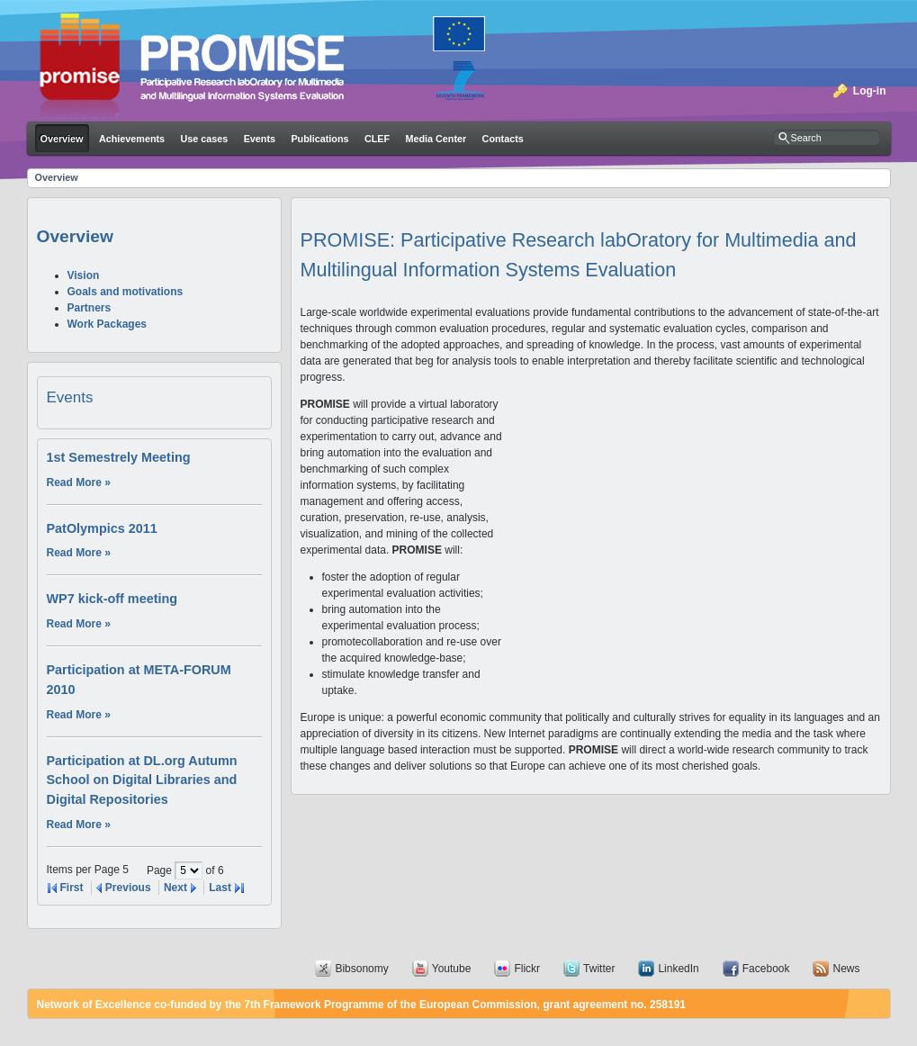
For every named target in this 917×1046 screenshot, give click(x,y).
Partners (89, 308)
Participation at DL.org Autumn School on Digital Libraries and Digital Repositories (142, 780)
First (72, 887)
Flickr (527, 968)
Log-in (869, 91)
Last (220, 887)
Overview (56, 177)
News (845, 968)
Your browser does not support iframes (692, 549)
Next (175, 887)
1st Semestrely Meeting (119, 457)
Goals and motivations (125, 291)
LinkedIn (678, 968)
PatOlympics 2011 (102, 528)
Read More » (79, 482)
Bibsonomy (361, 968)
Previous (128, 887)
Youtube (452, 968)
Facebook (766, 968)
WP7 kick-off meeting (112, 598)
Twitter (599, 968)
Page (161, 870)
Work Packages (107, 324)
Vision (83, 275)
